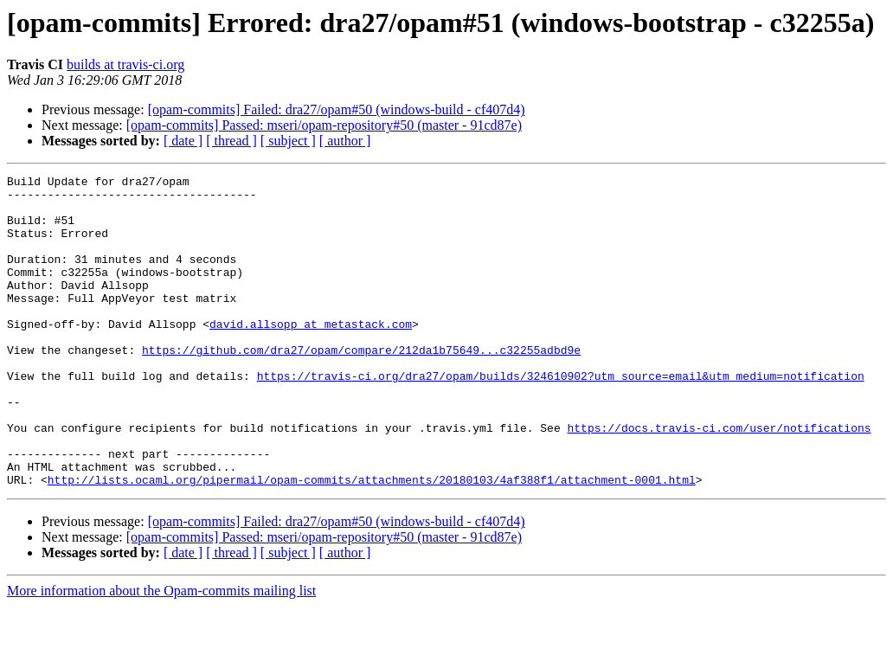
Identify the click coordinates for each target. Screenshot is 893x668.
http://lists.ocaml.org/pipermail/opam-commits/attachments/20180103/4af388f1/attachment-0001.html (372, 541)
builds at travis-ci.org (125, 64)
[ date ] (183, 140)
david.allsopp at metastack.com (310, 355)
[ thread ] (231, 140)
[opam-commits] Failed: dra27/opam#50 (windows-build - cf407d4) (336, 109)
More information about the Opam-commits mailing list (161, 653)
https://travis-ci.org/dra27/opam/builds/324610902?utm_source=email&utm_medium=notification (560, 417)
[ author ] (345, 140)
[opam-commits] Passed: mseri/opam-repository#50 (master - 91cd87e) (324, 125)
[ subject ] (288, 140)
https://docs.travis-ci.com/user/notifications (719, 479)
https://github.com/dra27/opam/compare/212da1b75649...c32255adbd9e (361, 386)
